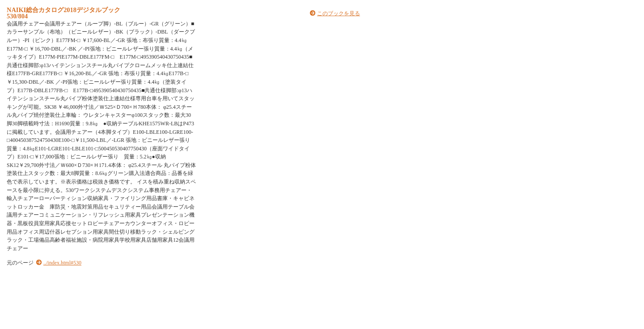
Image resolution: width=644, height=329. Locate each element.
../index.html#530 (62, 263)
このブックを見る (338, 13)
